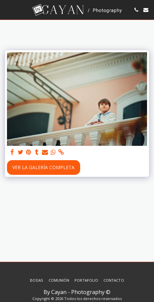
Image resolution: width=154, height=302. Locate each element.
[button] (7, 9)
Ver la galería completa (43, 167)
